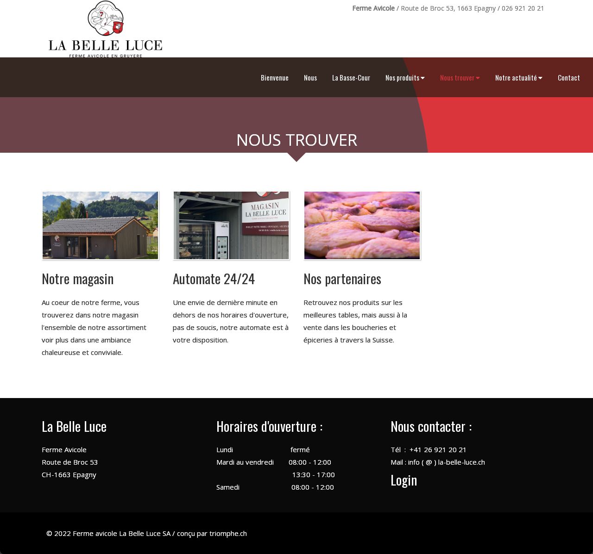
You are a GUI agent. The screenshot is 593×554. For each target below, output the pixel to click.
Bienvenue (275, 77)
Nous (310, 77)
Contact (569, 77)
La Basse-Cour (351, 77)
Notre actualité (519, 77)
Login (404, 479)
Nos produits (405, 77)
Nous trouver (460, 77)
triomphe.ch (228, 533)
